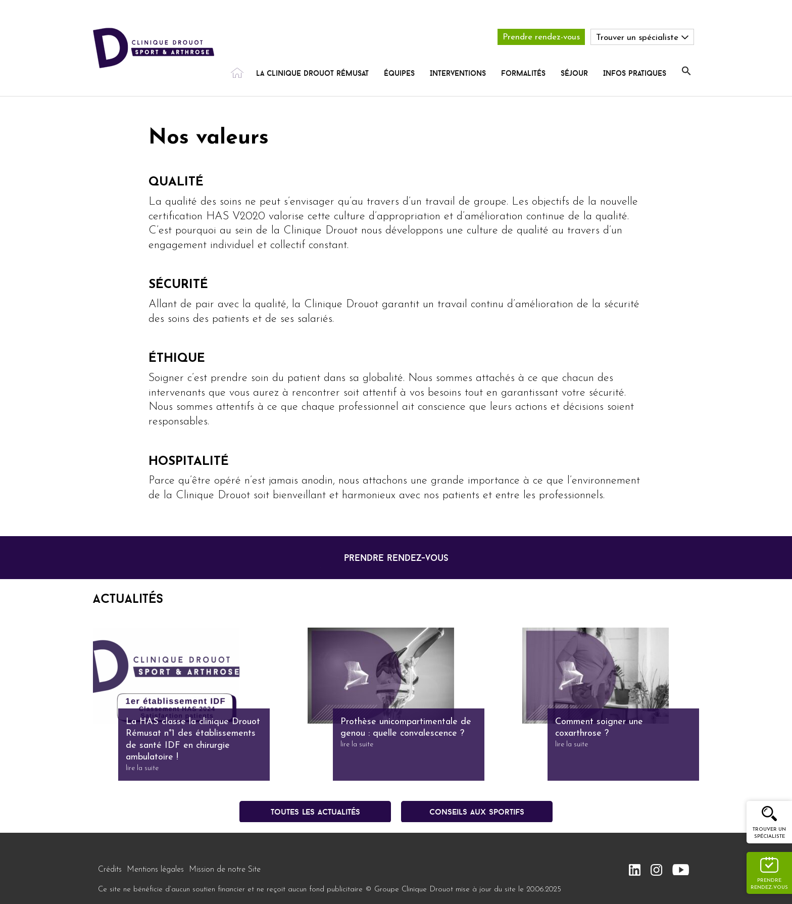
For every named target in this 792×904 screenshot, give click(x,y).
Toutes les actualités (315, 811)
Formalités (523, 73)
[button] (686, 71)
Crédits (110, 870)
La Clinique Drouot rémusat (312, 73)
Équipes (399, 73)
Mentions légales (155, 870)
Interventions (458, 73)
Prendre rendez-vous (541, 37)
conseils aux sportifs (476, 811)
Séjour (574, 73)
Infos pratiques (634, 73)
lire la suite (142, 768)
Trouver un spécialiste (769, 833)
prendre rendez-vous (396, 557)
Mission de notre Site (225, 870)
